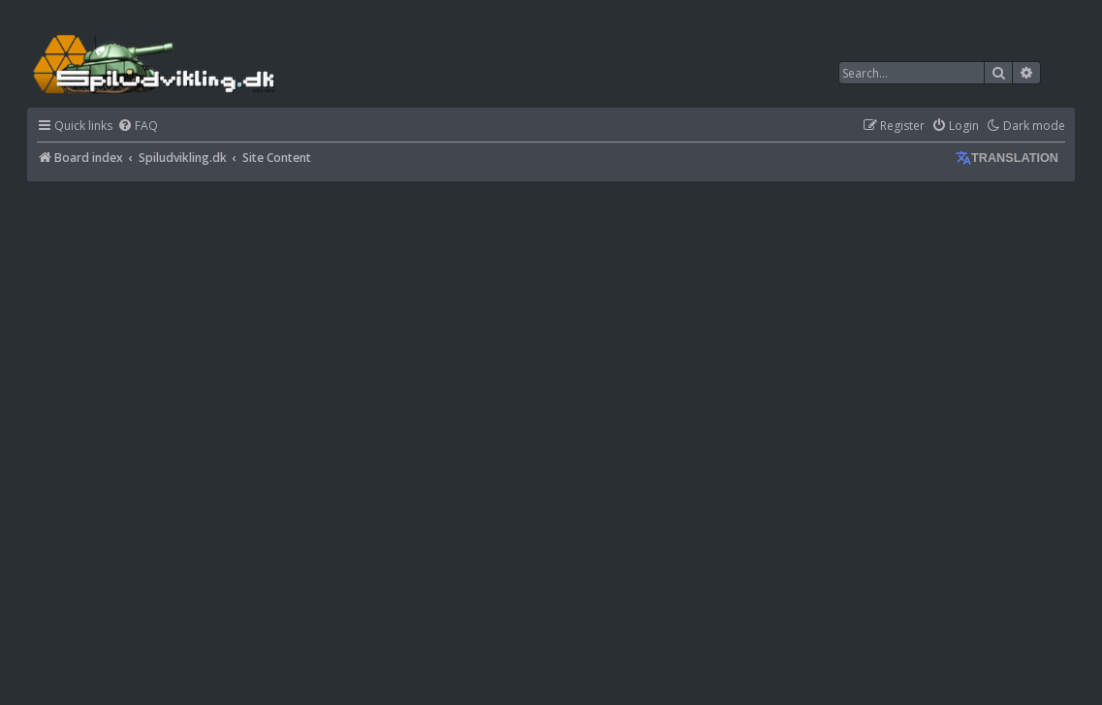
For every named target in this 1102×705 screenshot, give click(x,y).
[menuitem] (137, 126)
